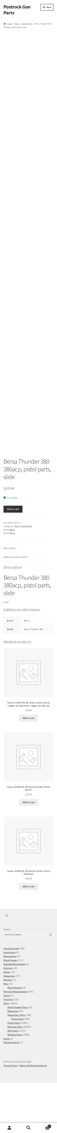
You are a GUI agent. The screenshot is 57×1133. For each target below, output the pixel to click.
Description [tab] (9, 597)
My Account (9, 1128)
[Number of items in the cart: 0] (6, 966)
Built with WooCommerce (33, 1115)
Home (9, 23)
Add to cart (13, 558)
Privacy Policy (10, 1115)
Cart (44, 1125)
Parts (17, 23)
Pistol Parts (27, 23)
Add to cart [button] (28, 768)
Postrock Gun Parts (16, 10)
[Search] (51, 985)
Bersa (12, 579)
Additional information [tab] (15, 606)
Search (6, 979)
